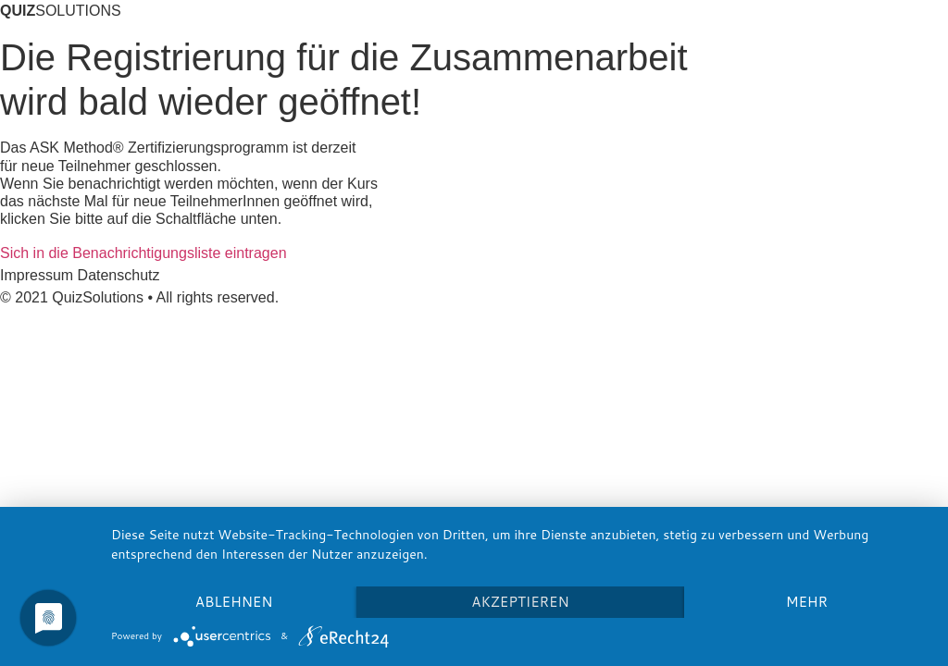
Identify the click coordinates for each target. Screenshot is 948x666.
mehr (807, 601)
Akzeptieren (519, 601)
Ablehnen (234, 601)
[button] (143, 253)
